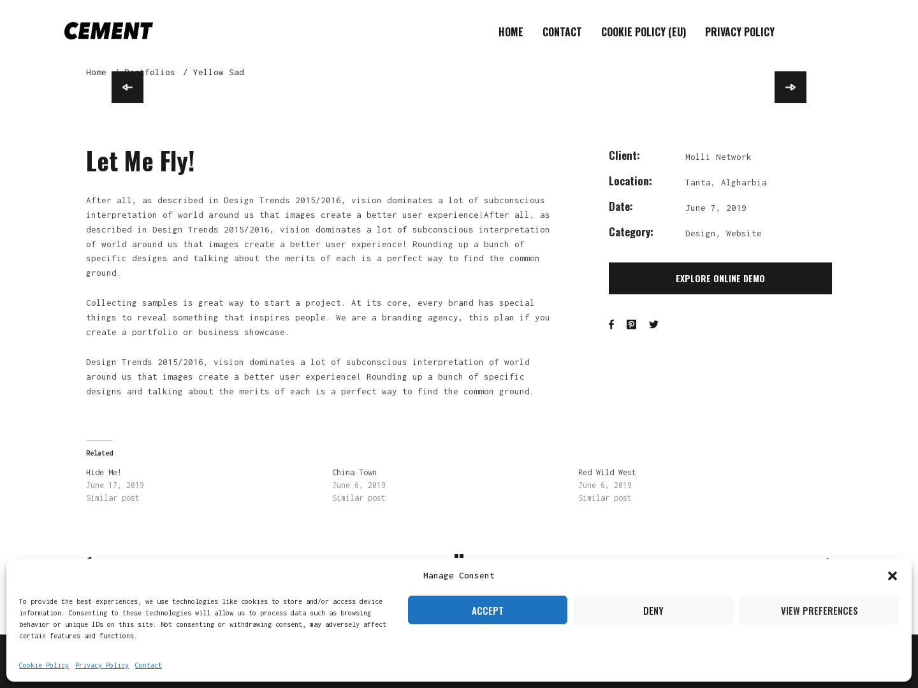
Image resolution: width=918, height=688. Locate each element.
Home (511, 31)
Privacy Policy (102, 665)
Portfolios (149, 72)
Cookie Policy (44, 665)
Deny (653, 610)
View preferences (819, 610)
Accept (488, 610)
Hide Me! (104, 472)
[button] (892, 576)
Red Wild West (607, 472)
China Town (354, 472)
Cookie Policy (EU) (643, 31)
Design (700, 233)
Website (744, 233)
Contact (148, 665)
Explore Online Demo (720, 278)
